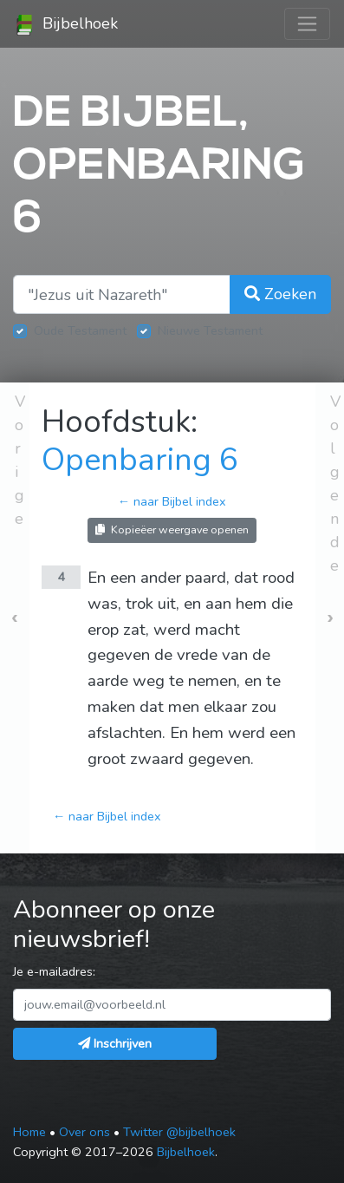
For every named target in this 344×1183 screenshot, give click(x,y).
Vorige (20, 460)
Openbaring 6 (140, 460)
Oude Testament (80, 330)
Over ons (84, 1132)
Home (29, 1132)
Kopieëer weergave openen (172, 529)
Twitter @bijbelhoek (179, 1132)
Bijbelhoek (66, 24)
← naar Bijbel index (172, 501)
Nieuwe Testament (210, 330)
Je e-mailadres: (54, 971)
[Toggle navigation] (307, 24)
